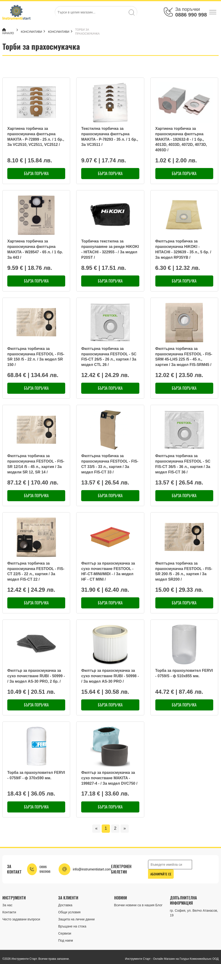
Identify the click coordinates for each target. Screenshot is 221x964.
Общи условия (69, 912)
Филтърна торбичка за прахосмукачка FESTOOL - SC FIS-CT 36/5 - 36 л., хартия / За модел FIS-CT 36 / (182, 464)
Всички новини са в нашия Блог (138, 905)
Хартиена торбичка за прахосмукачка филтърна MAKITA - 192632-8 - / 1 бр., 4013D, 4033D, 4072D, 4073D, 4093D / (181, 139)
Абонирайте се (160, 873)
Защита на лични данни (76, 919)
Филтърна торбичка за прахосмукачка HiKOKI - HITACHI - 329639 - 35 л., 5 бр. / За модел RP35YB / (183, 249)
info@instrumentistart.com (92, 869)
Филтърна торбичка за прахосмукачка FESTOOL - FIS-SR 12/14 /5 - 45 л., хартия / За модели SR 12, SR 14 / (35, 464)
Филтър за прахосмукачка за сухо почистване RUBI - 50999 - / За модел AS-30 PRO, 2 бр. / (36, 676)
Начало (8, 31)
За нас (7, 905)
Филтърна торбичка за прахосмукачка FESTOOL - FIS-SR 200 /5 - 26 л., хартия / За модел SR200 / (183, 571)
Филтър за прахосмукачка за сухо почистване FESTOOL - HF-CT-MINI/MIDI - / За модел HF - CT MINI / (108, 571)
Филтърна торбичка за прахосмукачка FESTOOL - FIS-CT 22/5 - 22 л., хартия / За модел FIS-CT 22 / (35, 571)
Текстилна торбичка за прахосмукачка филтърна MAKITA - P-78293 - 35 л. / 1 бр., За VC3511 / (109, 137)
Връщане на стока (72, 926)
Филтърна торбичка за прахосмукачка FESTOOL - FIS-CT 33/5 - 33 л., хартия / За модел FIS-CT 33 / (109, 464)
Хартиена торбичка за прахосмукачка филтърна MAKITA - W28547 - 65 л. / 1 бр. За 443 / (35, 249)
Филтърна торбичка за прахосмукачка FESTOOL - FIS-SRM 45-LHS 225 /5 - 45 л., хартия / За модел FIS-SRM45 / (183, 357)
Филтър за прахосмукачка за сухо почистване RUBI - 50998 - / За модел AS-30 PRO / (110, 676)
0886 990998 (44, 869)
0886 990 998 (191, 15)
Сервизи (64, 933)
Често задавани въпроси (21, 919)
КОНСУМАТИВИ (33, 31)
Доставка (65, 905)
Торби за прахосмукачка (89, 31)
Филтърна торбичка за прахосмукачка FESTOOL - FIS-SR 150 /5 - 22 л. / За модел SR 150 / (35, 357)
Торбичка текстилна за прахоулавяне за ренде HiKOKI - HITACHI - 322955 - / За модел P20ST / (110, 249)
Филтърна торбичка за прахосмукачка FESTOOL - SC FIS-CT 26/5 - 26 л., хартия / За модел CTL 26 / (108, 357)
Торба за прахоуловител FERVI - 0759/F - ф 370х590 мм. (36, 775)
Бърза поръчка (36, 173)
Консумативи (61, 31)
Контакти (9, 912)
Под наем (65, 940)
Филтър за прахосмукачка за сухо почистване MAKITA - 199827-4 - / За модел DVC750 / (109, 778)
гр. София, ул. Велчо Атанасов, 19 (194, 913)
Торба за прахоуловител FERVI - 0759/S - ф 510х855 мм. (184, 673)
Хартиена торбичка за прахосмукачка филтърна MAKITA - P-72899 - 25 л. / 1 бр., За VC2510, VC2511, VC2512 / (35, 137)
